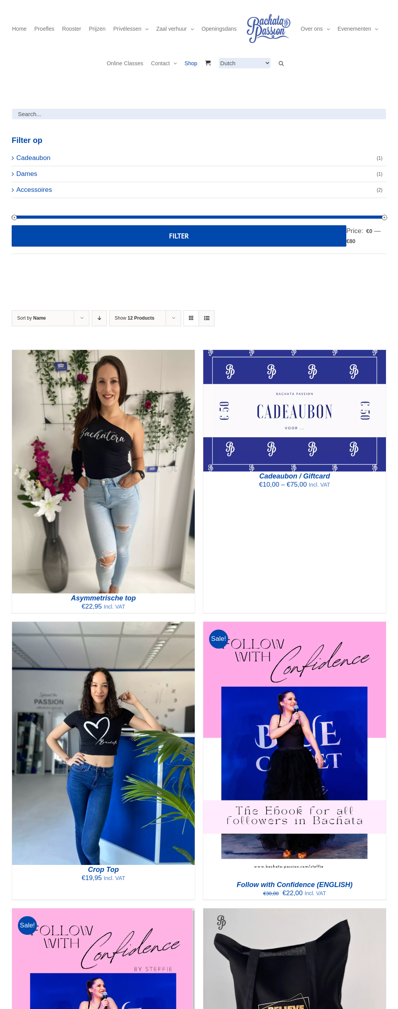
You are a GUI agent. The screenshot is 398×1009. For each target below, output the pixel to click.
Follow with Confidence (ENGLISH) (295, 885)
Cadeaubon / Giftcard (294, 476)
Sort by (31, 318)
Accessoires (34, 189)
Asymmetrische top (103, 598)
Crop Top (103, 869)
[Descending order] (99, 318)
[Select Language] (244, 63)
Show (134, 318)
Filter (179, 235)
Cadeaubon (33, 158)
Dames (26, 173)
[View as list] (206, 318)
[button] (281, 63)
